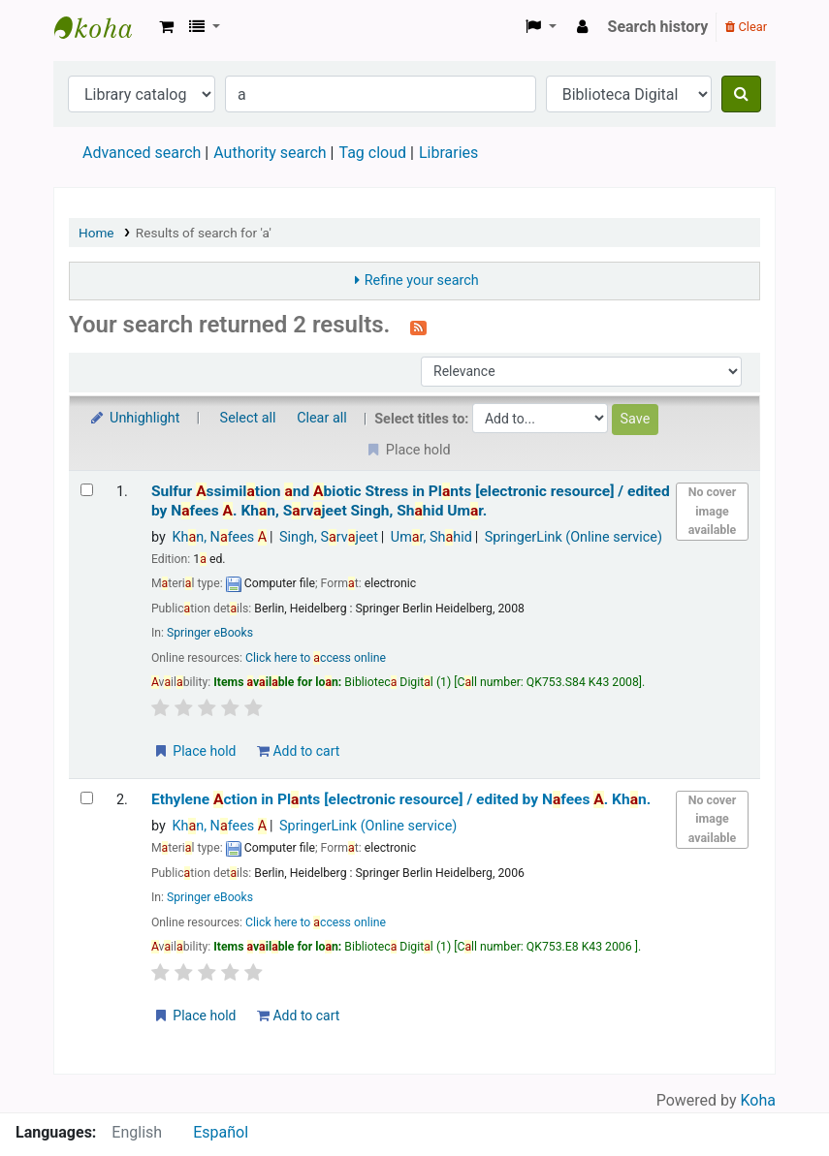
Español (220, 1132)
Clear (746, 26)
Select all (248, 418)
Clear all (322, 418)
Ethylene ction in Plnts (401, 799)
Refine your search (422, 280)
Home (96, 232)
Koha (758, 1100)
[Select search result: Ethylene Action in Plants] (86, 798)
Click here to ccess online (315, 658)
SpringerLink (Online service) (573, 537)
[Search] (741, 94)
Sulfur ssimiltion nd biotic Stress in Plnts (410, 500)
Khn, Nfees (219, 537)
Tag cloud (372, 152)
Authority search (269, 152)
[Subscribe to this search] (418, 326)
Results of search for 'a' (203, 232)
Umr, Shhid (431, 537)
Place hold (194, 751)
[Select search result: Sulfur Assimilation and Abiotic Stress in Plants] (86, 490)
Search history (658, 26)
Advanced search (141, 152)
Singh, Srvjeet (328, 537)
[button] (166, 27)
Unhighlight (134, 418)
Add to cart (298, 751)
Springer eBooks (210, 633)
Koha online (102, 27)
